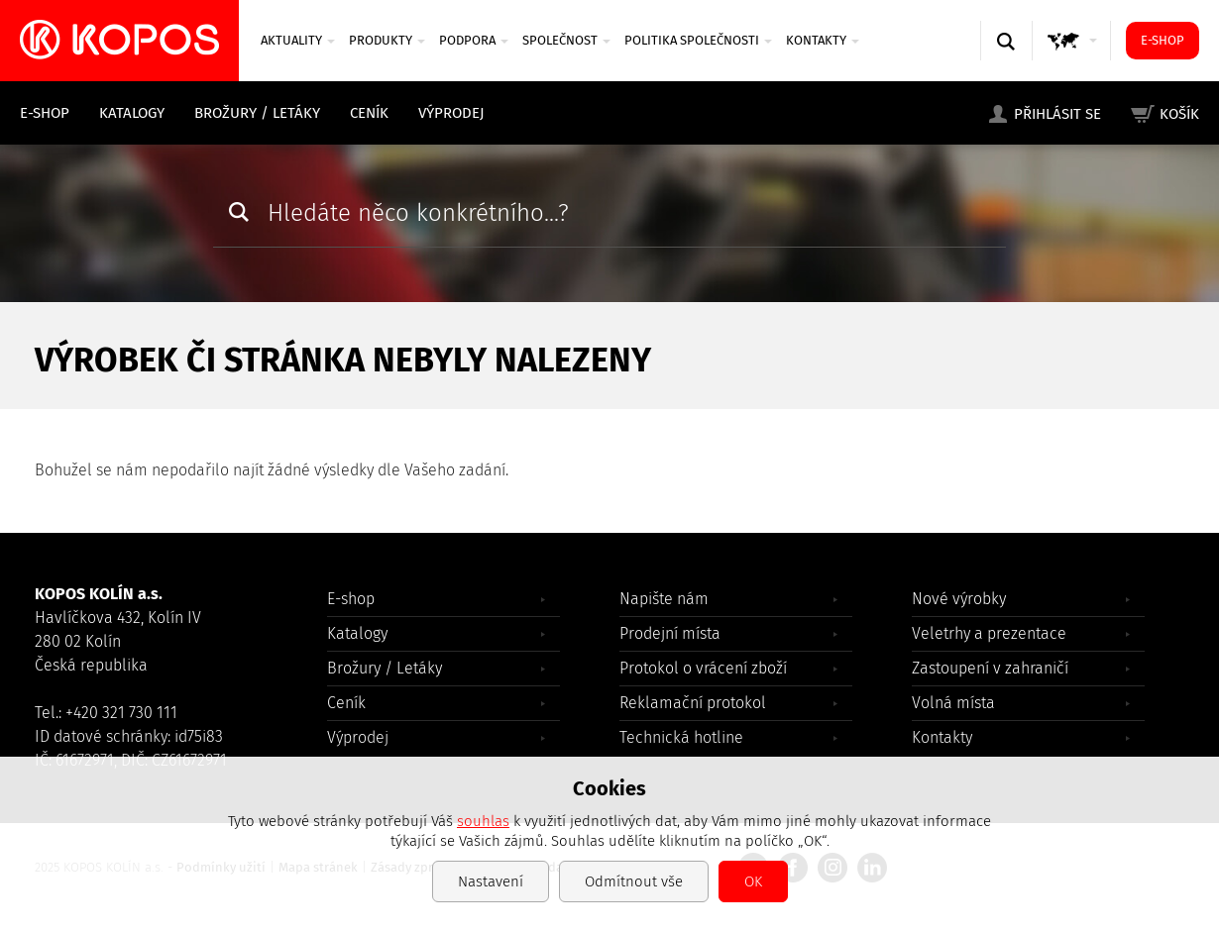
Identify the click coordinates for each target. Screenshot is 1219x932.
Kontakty (822, 40)
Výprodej (451, 113)
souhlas (483, 821)
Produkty (387, 40)
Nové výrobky (959, 598)
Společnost (566, 40)
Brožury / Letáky (257, 113)
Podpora (473, 40)
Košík (1179, 114)
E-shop (1162, 40)
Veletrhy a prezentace (989, 633)
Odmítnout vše (634, 881)
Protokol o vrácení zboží (703, 668)
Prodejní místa (669, 633)
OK (753, 881)
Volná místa (953, 702)
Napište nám (664, 598)
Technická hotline (681, 737)
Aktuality (298, 40)
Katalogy (132, 113)
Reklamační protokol (692, 702)
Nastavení (490, 881)
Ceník (369, 113)
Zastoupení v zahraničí (990, 668)
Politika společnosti (698, 40)
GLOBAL (1075, 60)
